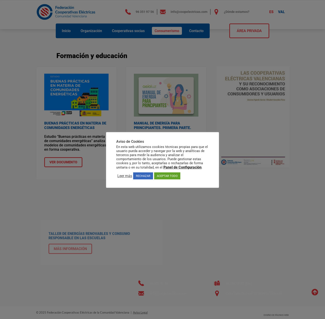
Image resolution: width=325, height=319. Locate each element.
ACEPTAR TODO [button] (167, 176)
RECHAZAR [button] (143, 176)
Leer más (124, 176)
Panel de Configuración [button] (182, 167)
